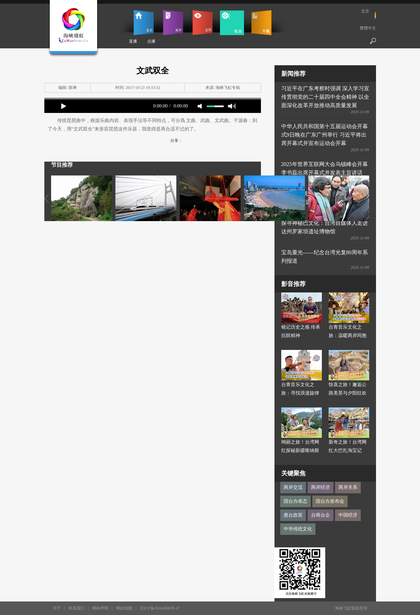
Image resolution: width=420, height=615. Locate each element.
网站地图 (124, 608)
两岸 (173, 22)
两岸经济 (320, 487)
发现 (203, 22)
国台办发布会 (330, 501)
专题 (261, 22)
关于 (57, 608)
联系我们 (76, 608)
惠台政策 (293, 515)
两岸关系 (347, 487)
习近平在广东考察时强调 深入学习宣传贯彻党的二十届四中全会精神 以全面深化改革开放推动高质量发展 (325, 97)
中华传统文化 (298, 528)
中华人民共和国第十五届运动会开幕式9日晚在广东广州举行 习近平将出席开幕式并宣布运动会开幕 (324, 134)
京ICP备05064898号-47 (160, 608)
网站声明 (100, 608)
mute (200, 106)
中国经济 (347, 515)
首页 (144, 22)
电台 (232, 22)
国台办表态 (295, 501)
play (63, 106)
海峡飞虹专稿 (228, 87)
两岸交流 (293, 487)
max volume (232, 106)
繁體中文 (368, 28)
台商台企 (320, 515)
